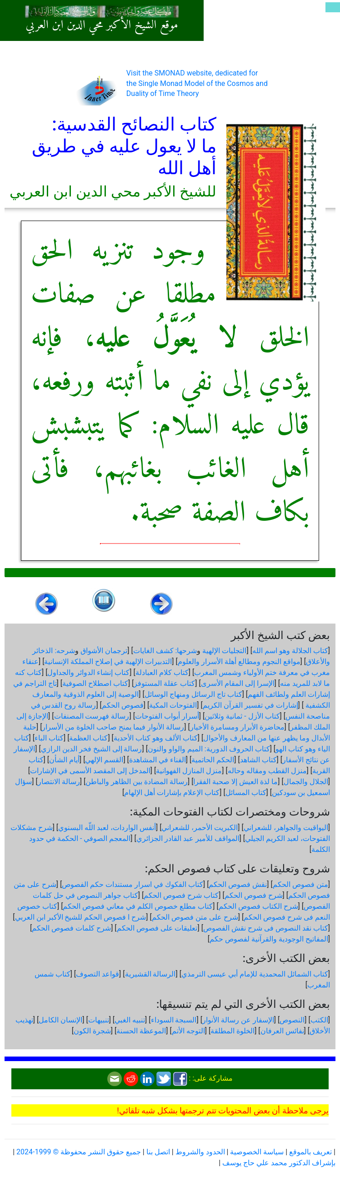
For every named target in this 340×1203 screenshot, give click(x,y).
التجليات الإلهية (224, 650)
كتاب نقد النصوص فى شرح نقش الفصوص (265, 928)
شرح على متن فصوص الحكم (195, 917)
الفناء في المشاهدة (157, 759)
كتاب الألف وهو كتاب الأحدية (156, 738)
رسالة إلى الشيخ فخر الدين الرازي (91, 749)
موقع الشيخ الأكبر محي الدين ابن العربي (101, 25)
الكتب (319, 1020)
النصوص (292, 1020)
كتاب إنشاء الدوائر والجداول (88, 672)
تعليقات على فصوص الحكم (157, 928)
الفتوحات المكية (173, 705)
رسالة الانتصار (59, 781)
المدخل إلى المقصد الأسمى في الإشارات (90, 770)
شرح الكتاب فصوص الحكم (258, 906)
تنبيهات (98, 1020)
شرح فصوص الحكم (254, 895)
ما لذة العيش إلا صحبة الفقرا (235, 781)
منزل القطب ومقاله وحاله (267, 770)
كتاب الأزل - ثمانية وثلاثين (242, 716)
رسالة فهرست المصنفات (92, 716)
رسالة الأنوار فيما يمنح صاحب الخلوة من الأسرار (113, 727)
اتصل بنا (158, 1152)
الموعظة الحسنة (141, 1031)
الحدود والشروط (200, 1152)
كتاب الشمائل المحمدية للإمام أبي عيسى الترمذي (254, 974)
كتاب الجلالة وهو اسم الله (290, 650)
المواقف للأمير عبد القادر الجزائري (188, 838)
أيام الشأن (64, 759)
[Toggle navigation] (332, 7)
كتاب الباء (49, 738)
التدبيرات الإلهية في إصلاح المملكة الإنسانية (108, 661)
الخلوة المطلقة (232, 1031)
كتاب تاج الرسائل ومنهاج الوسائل (193, 694)
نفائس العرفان (282, 1031)
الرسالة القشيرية (150, 974)
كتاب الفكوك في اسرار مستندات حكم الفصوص (132, 884)
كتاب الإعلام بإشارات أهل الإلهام (172, 792)
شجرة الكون (92, 1031)
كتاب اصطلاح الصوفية (95, 683)
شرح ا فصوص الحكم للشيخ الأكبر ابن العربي (80, 917)
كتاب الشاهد (258, 759)
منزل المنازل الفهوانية (189, 770)
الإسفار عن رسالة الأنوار (238, 1020)
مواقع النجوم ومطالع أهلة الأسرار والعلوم (239, 661)
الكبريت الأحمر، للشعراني (199, 827)
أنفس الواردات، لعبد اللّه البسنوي (107, 827)
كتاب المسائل (245, 792)
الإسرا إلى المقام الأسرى (238, 683)
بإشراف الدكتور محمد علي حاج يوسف (278, 1162)
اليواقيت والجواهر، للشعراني (286, 827)
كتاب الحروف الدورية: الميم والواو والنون (209, 749)
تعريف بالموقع (310, 1152)
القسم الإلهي (104, 759)
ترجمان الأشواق (103, 650)
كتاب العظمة (88, 738)
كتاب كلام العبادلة (162, 672)
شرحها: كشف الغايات (165, 650)
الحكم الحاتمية (212, 759)
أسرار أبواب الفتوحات (167, 716)
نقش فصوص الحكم (238, 884)
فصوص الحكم (123, 705)
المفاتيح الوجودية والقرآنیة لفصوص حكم (269, 939)
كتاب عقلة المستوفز (164, 683)
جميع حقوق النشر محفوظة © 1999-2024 (78, 1152)
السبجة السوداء (174, 1020)
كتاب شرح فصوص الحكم (181, 895)
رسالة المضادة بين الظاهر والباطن (136, 781)
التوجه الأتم (188, 1031)
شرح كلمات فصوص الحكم (71, 928)
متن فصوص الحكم (300, 884)
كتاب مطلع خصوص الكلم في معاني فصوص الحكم (138, 906)
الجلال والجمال (306, 781)
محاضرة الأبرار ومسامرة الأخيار (237, 727)
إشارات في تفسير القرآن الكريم (250, 705)
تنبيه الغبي (130, 1020)
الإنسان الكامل (60, 1020)
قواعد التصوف (97, 974)
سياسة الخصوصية (257, 1152)
